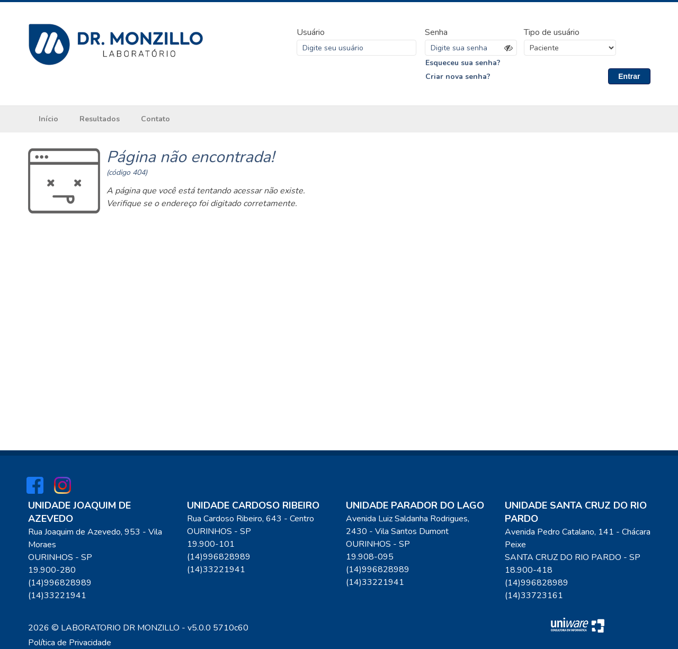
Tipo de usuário (551, 32)
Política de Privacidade (69, 642)
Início (48, 119)
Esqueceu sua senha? (463, 63)
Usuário (311, 32)
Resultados (99, 119)
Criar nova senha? (457, 77)
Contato (155, 119)
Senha (436, 32)
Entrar (629, 76)
